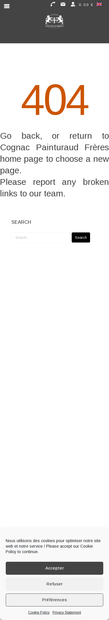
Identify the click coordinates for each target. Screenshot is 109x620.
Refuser (54, 583)
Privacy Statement (66, 612)
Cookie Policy (39, 612)
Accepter (54, 567)
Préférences (54, 599)
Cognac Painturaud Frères (54, 147)
